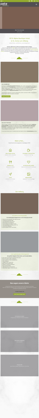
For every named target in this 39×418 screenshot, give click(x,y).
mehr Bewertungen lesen (19, 294)
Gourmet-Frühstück (34, 49)
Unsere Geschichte (6, 96)
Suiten (13, 47)
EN (2, 1)
